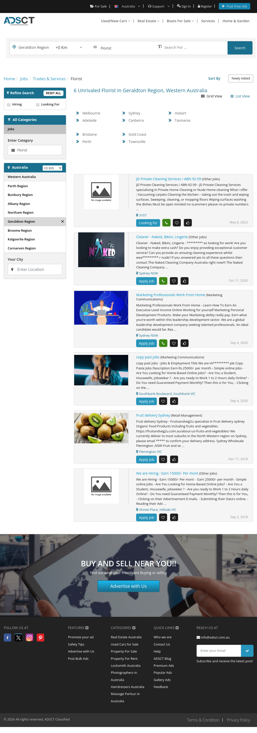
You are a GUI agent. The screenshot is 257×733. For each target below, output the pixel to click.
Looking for (148, 222)
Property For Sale (124, 654)
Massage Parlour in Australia (125, 703)
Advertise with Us (128, 588)
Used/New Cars (115, 20)
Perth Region (18, 186)
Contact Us (162, 647)
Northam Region (20, 212)
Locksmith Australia (126, 669)
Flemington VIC (149, 453)
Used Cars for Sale (124, 647)
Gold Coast (137, 134)
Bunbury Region (20, 194)
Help (157, 654)
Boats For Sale (180, 20)
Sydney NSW (147, 273)
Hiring (20, 104)
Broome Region (20, 230)
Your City (15, 259)
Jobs (11, 129)
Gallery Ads (162, 684)
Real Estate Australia (126, 639)
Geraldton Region (21, 221)
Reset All (53, 93)
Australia (20, 167)
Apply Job (146, 281)
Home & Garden (236, 20)
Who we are (163, 639)
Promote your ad (80, 639)
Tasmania (183, 120)
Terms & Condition (202, 726)
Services (208, 20)
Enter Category (20, 140)
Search (240, 47)
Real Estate (148, 20)
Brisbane (89, 134)
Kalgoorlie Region (21, 239)
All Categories (25, 119)
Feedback (161, 692)
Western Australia (22, 176)
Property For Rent (124, 662)
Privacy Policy (238, 726)
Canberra (136, 120)
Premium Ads (164, 669)
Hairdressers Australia (127, 692)
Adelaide (89, 120)
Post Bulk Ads (78, 662)
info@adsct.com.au (213, 639)
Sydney (134, 113)
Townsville (137, 141)
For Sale (96, 6)
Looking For (49, 104)
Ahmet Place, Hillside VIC (156, 511)
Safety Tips (76, 647)
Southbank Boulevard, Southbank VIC (165, 394)
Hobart (180, 113)
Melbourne (91, 113)
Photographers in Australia (124, 681)
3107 (141, 215)
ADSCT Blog (162, 662)
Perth (86, 141)
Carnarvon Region (22, 248)
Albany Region (19, 203)
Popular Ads (163, 677)
